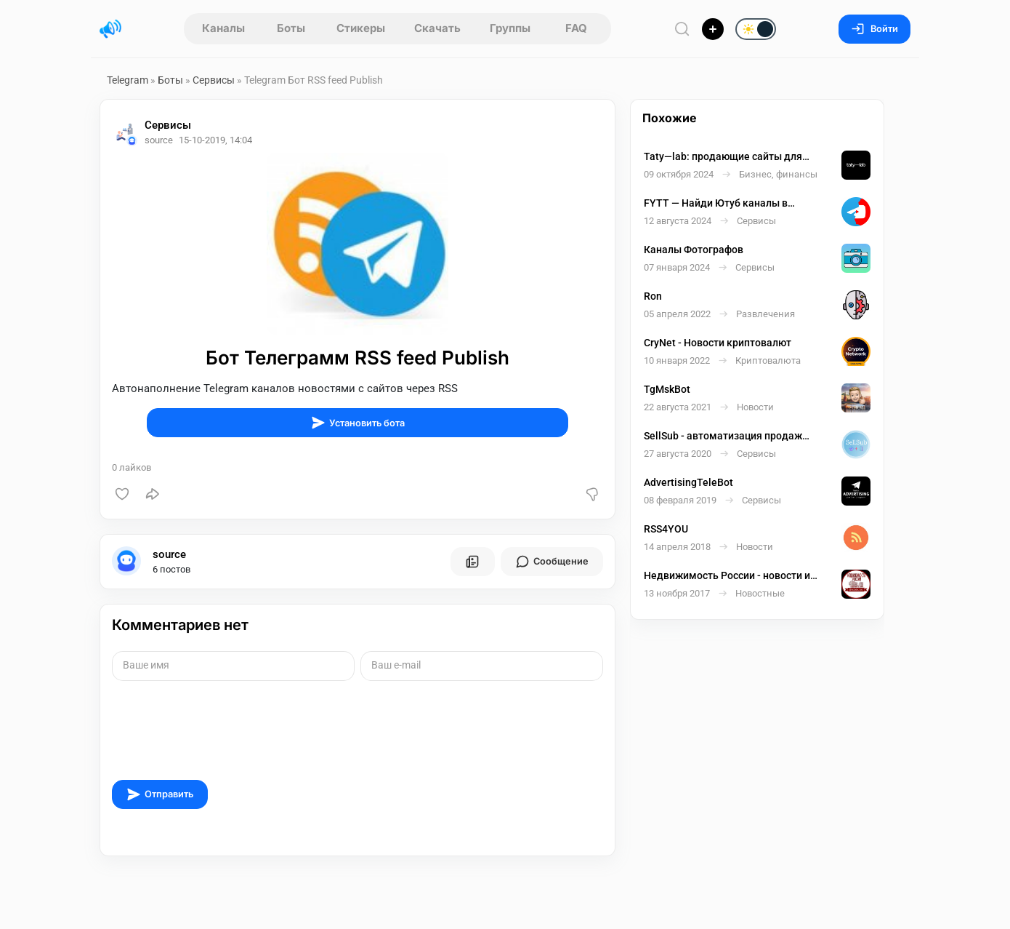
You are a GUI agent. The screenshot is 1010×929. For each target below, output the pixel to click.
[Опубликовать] (713, 29)
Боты (291, 28)
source (169, 554)
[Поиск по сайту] (682, 28)
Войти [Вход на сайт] (874, 29)
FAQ (576, 28)
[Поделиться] (153, 494)
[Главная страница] (110, 29)
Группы (510, 28)
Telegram (127, 80)
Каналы (223, 28)
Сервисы (214, 80)
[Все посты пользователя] (472, 561)
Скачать (437, 28)
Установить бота (358, 422)
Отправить (159, 794)
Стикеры (360, 28)
